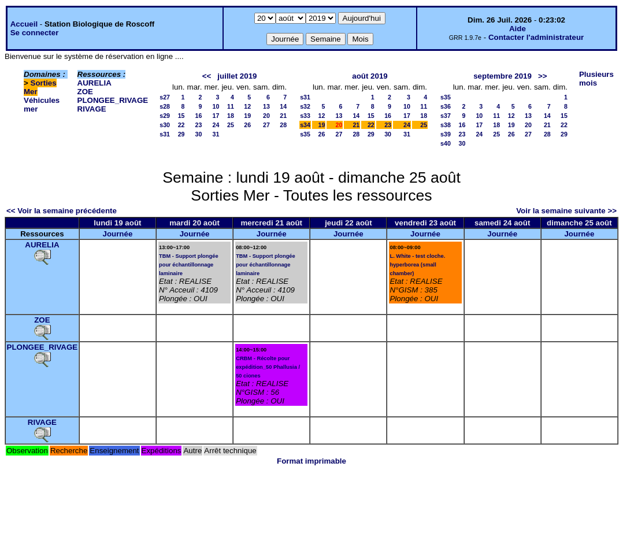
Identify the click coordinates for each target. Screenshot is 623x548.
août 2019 (370, 76)
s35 (305, 134)
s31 (165, 134)
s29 (165, 115)
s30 (165, 124)
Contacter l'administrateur (536, 37)
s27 (165, 97)
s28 (165, 106)
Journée (117, 233)
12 (247, 106)
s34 (305, 124)
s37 (445, 115)
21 (283, 115)
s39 (445, 134)
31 (216, 134)
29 (181, 134)
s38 (445, 124)
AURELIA (94, 83)
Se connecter (34, 32)
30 (198, 134)
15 (181, 115)
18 (230, 115)
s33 (305, 115)
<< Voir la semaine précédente (61, 210)
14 (283, 106)
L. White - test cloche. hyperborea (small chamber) (417, 264)
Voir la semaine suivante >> (566, 210)
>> (542, 76)
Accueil (24, 24)
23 (198, 124)
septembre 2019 (502, 76)
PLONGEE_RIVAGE (113, 100)
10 (216, 106)
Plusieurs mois (596, 78)
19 (247, 115)
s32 (305, 106)
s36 (445, 106)
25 (230, 124)
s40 (445, 143)
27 (266, 124)
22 (181, 124)
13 (266, 106)
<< (207, 76)
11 (230, 106)
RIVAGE (91, 109)
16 (198, 115)
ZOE (85, 91)
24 (216, 124)
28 (283, 124)
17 (216, 115)
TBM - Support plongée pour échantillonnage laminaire (188, 264)
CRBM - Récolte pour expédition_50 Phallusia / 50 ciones (268, 367)
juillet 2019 (237, 76)
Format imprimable (311, 461)
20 (266, 115)
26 (247, 124)
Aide (517, 28)
